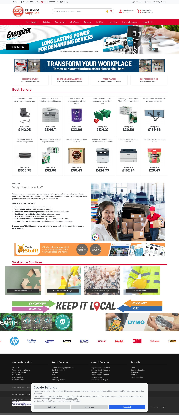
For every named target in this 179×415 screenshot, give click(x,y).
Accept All (127, 407)
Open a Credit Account (100, 370)
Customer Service (19, 372)
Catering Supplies (138, 370)
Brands (54, 375)
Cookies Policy (18, 380)
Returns (55, 377)
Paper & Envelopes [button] (129, 22)
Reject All (52, 407)
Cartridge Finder (158, 2)
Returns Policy (96, 377)
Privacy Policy (17, 377)
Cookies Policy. (72, 399)
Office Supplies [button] (31, 22)
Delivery (64, 2)
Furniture (134, 375)
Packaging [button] (113, 22)
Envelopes (135, 372)
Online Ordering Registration (63, 368)
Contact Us (35, 2)
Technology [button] (60, 22)
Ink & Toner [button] (74, 22)
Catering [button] (46, 22)
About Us (25, 2)
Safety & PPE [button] (147, 22)
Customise (89, 407)
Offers (148, 2)
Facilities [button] (99, 22)
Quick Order (137, 2)
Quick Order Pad (58, 370)
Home (16, 2)
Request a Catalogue (99, 380)
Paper (133, 368)
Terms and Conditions (21, 370)
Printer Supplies (137, 377)
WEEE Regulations (58, 380)
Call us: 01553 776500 (51, 2)
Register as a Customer (100, 368)
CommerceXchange (22, 394)
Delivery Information (99, 372)
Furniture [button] (87, 22)
